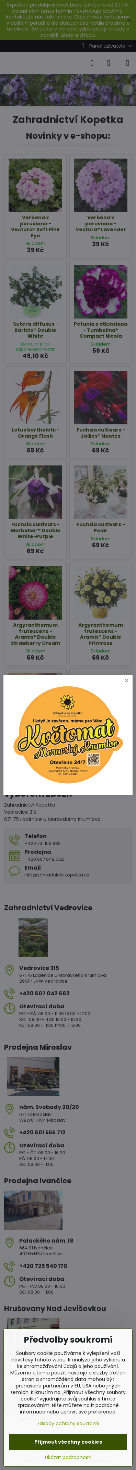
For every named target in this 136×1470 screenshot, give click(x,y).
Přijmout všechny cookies (68, 1441)
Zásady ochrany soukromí (68, 1423)
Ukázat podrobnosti (68, 1457)
